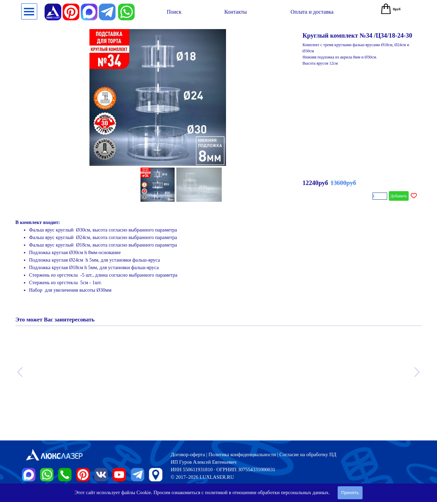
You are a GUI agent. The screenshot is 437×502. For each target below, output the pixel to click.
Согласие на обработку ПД (307, 454)
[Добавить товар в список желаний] (413, 196)
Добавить (399, 196)
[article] (218, 116)
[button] (126, 6)
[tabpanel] (218, 260)
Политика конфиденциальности (242, 454)
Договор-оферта (188, 454)
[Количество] (379, 196)
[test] (174, 12)
